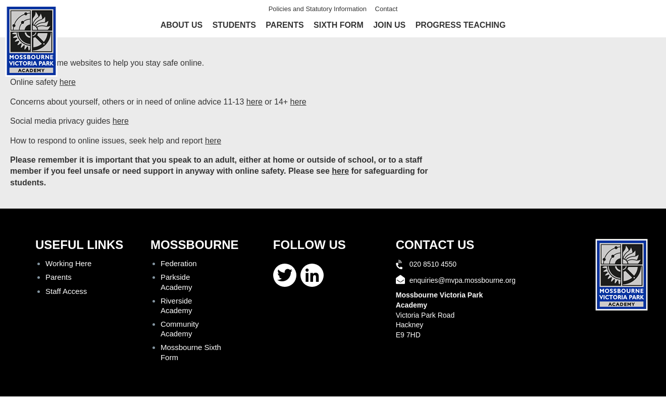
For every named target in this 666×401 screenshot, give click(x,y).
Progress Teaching (461, 25)
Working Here (68, 263)
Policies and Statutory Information (318, 9)
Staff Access (66, 291)
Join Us (389, 25)
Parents (284, 25)
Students (234, 25)
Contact (386, 9)
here (68, 82)
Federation (179, 263)
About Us (182, 25)
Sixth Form (339, 25)
